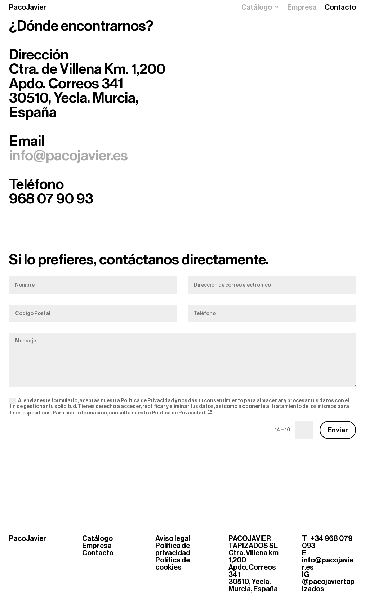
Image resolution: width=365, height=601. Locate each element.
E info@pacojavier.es (327, 559)
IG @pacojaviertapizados (328, 581)
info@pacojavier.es (68, 155)
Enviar (338, 430)
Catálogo (256, 8)
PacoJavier (27, 7)
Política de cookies (172, 563)
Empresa (302, 8)
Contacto (340, 8)
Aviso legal (172, 538)
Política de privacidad (172, 549)
